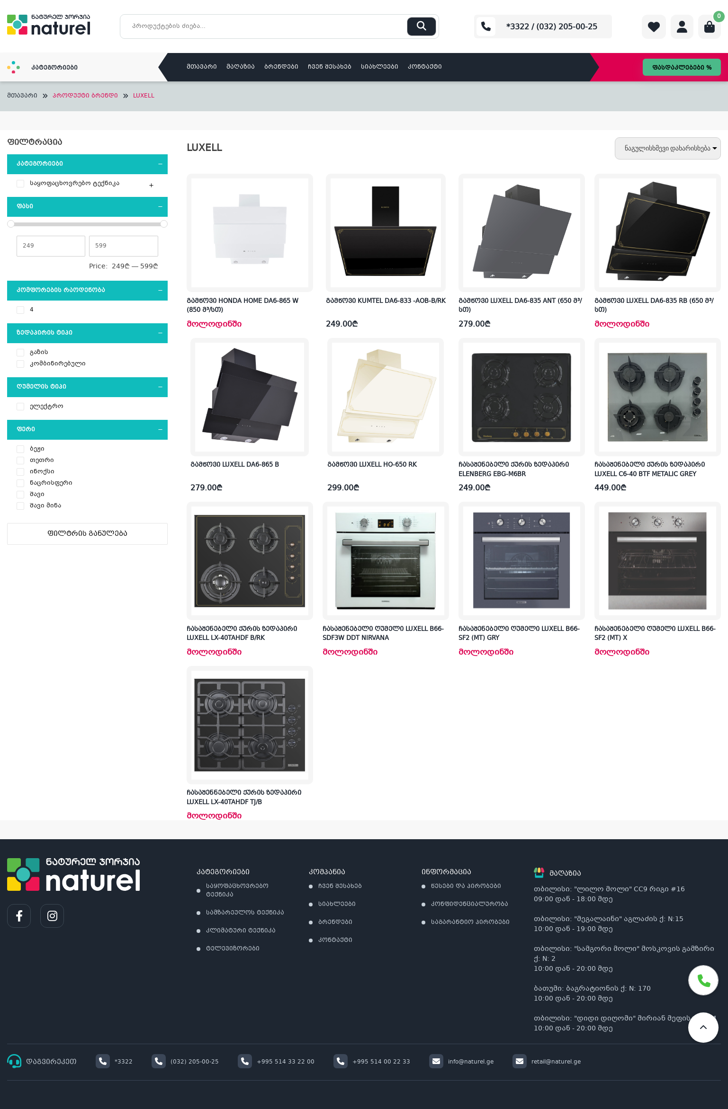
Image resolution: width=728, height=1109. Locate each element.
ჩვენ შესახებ (329, 67)
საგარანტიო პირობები (470, 922)
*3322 (114, 1062)
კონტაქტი (425, 67)
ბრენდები (281, 67)
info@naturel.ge (461, 1062)
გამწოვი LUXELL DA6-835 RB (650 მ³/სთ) (653, 306)
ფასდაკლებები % (681, 68)
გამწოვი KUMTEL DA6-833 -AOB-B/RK (386, 301)
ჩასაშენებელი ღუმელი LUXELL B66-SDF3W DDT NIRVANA (383, 634)
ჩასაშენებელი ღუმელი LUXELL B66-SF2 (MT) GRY (519, 634)
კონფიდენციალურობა (469, 904)
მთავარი (202, 67)
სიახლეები (379, 67)
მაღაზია (240, 67)
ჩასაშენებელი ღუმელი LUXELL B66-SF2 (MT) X (655, 634)
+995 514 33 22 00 (276, 1062)
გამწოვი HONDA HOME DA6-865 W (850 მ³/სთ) (242, 306)
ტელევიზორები (233, 949)
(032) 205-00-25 (185, 1062)
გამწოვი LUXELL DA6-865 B (234, 465)
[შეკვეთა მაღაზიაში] (668, 148)
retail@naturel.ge (546, 1062)
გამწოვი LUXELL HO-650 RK (372, 465)
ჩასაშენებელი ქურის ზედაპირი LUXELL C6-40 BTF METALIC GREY (649, 470)
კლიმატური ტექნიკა (241, 931)
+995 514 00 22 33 (371, 1062)
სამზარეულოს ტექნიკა (245, 913)
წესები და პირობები (466, 886)
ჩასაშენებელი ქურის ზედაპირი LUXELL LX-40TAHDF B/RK (242, 634)
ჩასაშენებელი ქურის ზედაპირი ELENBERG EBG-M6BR (513, 470)
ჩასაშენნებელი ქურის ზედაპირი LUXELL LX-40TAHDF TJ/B (244, 798)
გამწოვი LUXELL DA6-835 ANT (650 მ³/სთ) (520, 306)
